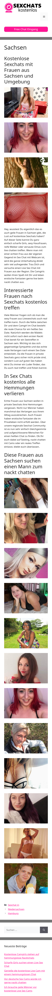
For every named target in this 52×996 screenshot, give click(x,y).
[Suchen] (44, 930)
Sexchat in (13, 904)
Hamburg (13, 913)
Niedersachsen (16, 909)
